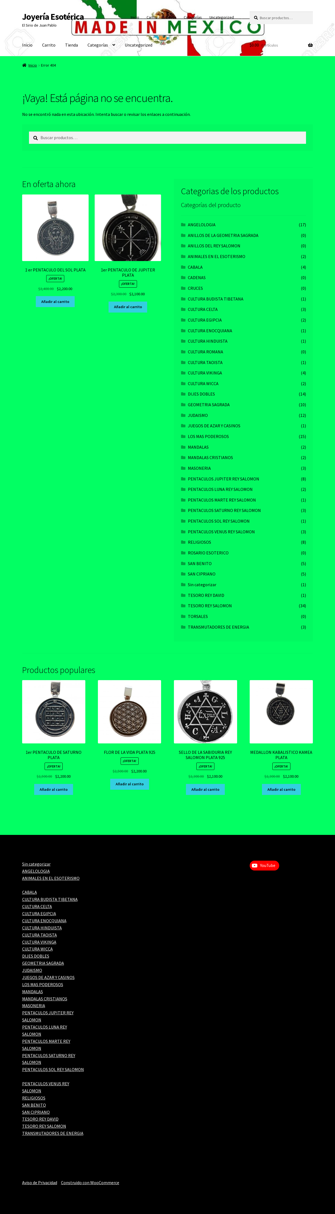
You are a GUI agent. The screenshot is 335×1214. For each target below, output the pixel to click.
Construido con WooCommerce (90, 1182)
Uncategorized (221, 17)
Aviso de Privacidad (39, 1182)
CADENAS (197, 277)
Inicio (135, 17)
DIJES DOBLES (201, 394)
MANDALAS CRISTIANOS (210, 457)
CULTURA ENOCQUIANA (210, 330)
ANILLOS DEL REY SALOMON (214, 245)
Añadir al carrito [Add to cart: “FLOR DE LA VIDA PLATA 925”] (130, 783)
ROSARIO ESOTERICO (208, 553)
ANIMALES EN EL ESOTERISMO (216, 256)
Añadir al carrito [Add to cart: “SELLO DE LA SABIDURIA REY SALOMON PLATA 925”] (205, 789)
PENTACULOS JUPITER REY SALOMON (223, 479)
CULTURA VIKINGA (205, 373)
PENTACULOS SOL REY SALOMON (219, 521)
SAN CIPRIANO (201, 574)
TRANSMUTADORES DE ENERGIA (218, 627)
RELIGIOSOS (199, 542)
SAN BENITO (200, 563)
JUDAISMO (198, 415)
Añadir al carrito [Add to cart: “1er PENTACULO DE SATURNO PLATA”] (54, 789)
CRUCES (195, 288)
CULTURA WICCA (203, 383)
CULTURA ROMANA (205, 351)
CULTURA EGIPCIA (205, 320)
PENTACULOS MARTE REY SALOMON (222, 500)
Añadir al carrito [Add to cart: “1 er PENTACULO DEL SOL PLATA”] (55, 301)
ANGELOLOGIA (201, 224)
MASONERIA (199, 468)
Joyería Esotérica (53, 16)
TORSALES (198, 616)
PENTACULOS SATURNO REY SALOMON (224, 510)
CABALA (195, 267)
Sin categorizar (202, 584)
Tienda (170, 17)
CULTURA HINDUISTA (208, 341)
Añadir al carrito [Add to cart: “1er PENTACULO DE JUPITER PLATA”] (128, 306)
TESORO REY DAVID (206, 595)
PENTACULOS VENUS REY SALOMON (221, 531)
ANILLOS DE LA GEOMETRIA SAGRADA (223, 235)
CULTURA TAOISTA (205, 362)
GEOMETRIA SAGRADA (209, 404)
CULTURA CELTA (203, 309)
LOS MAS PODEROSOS (208, 436)
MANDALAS (198, 447)
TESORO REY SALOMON (210, 605)
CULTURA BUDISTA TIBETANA (215, 299)
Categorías (193, 17)
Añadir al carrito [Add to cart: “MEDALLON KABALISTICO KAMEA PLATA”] (281, 789)
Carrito (152, 17)
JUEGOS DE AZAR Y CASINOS (214, 425)
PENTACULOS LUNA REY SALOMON (220, 489)
